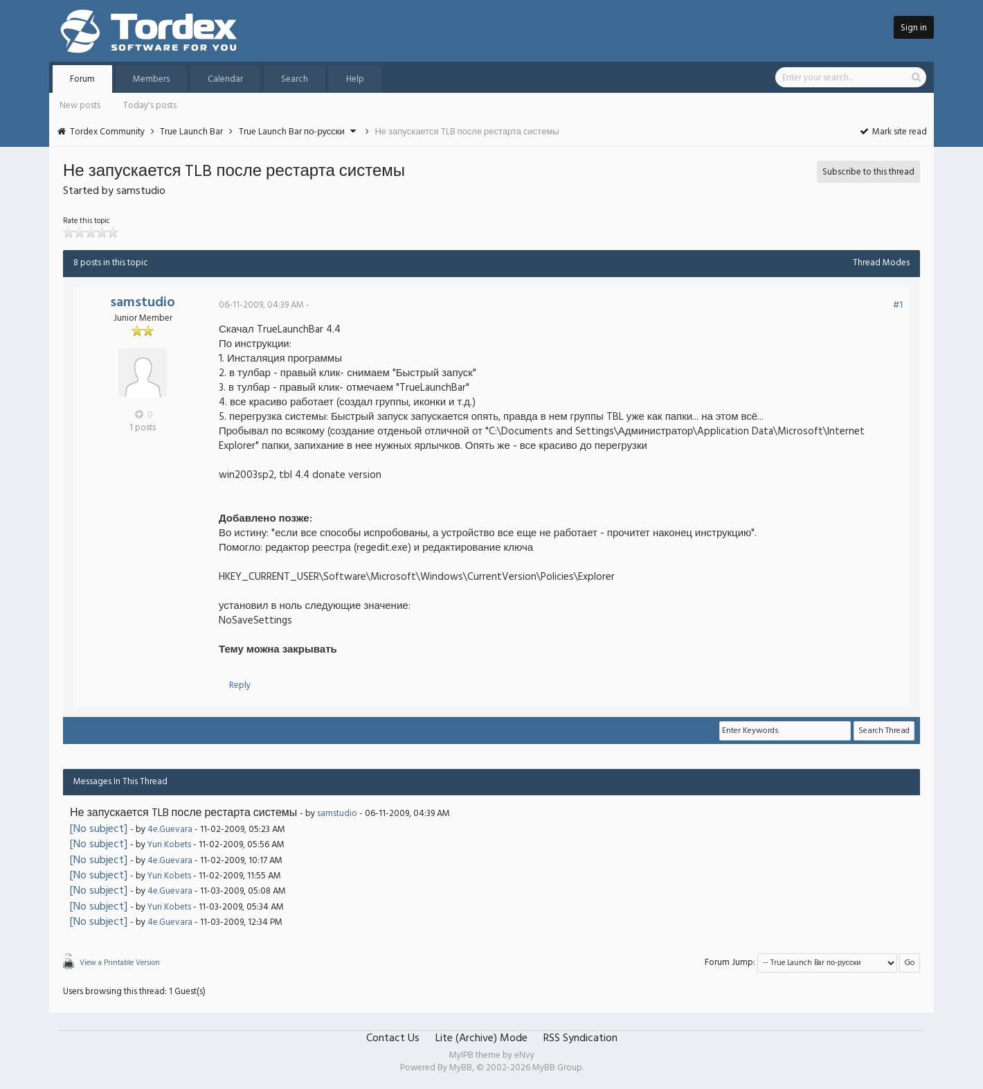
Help (355, 79)
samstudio (142, 303)
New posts (80, 105)
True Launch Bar (191, 132)
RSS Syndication (580, 1038)
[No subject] (98, 829)
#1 (898, 305)
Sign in (914, 28)
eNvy (524, 1055)
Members (151, 79)
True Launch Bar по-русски (292, 132)
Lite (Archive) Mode (481, 1038)
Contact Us (393, 1038)
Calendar (225, 79)
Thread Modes (881, 263)
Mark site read (892, 132)
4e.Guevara (169, 829)
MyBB (460, 1068)
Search (294, 79)
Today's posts (150, 105)
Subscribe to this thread (868, 172)
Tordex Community (107, 132)
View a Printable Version (120, 963)
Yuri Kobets (169, 845)
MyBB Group (557, 1068)
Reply (240, 685)
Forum (82, 79)
